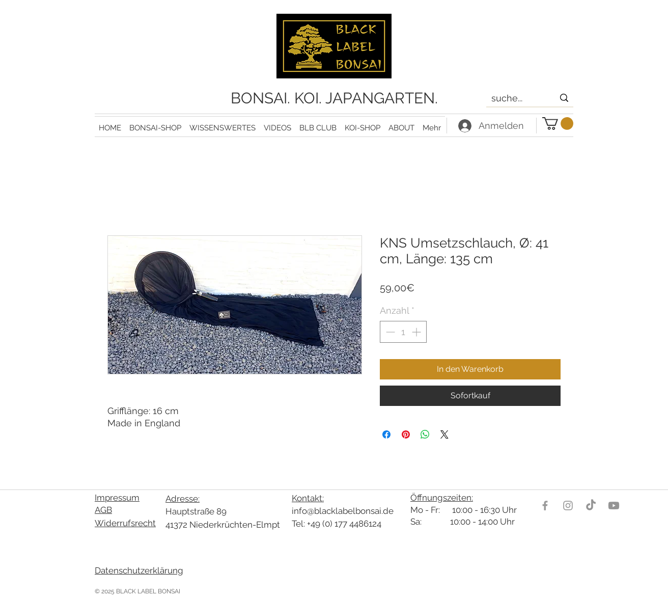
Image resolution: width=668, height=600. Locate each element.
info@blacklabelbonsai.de (343, 511)
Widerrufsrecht (125, 523)
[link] (557, 123)
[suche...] (515, 98)
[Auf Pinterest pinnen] (406, 434)
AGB (103, 510)
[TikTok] (590, 505)
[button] (222, 123)
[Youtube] (613, 505)
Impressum (117, 498)
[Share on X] (444, 434)
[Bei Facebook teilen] (386, 434)
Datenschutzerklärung (139, 570)
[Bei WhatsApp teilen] (425, 434)
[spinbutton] (403, 331)
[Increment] (417, 331)
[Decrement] (389, 331)
